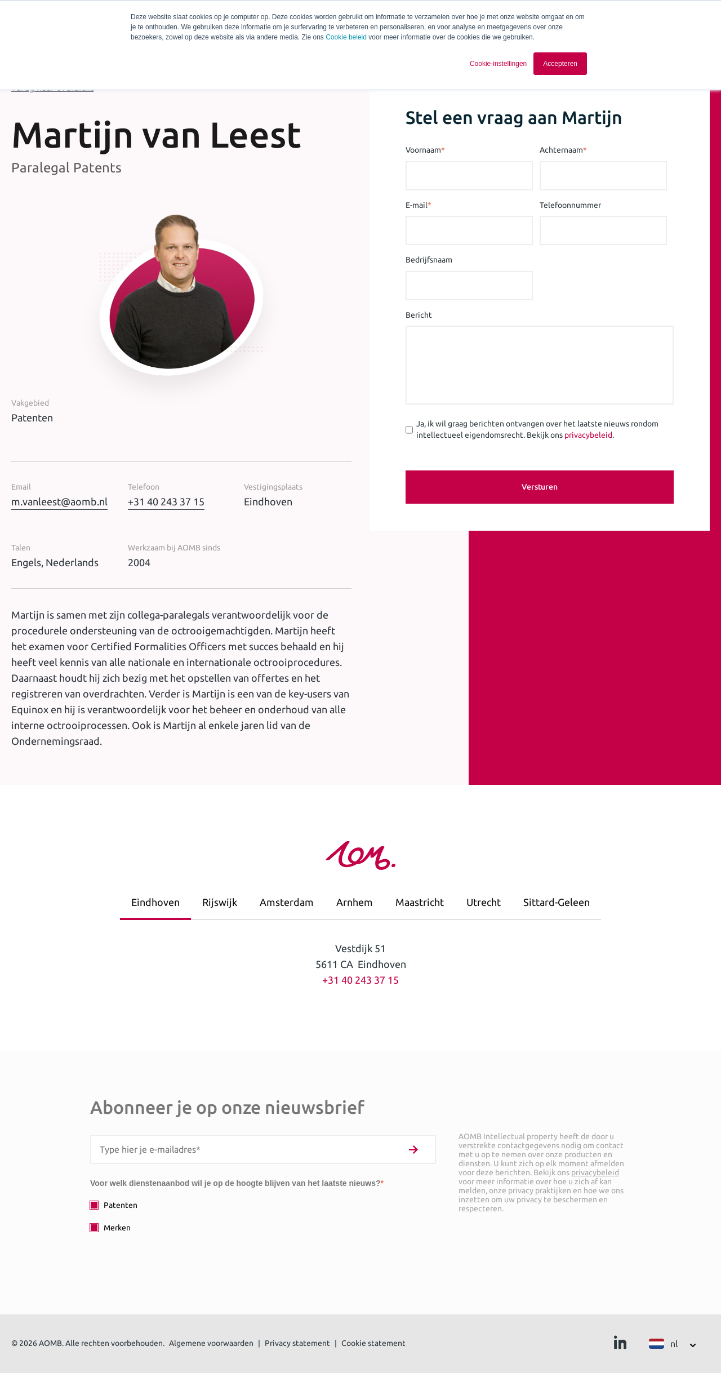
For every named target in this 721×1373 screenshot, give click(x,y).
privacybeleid (588, 434)
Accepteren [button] (560, 64)
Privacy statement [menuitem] (297, 1343)
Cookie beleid (346, 37)
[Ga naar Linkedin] (620, 1345)
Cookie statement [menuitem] (373, 1343)
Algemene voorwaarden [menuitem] (211, 1343)
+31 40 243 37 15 (166, 501)
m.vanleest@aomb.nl (59, 501)
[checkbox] (263, 1216)
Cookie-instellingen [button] (498, 64)
